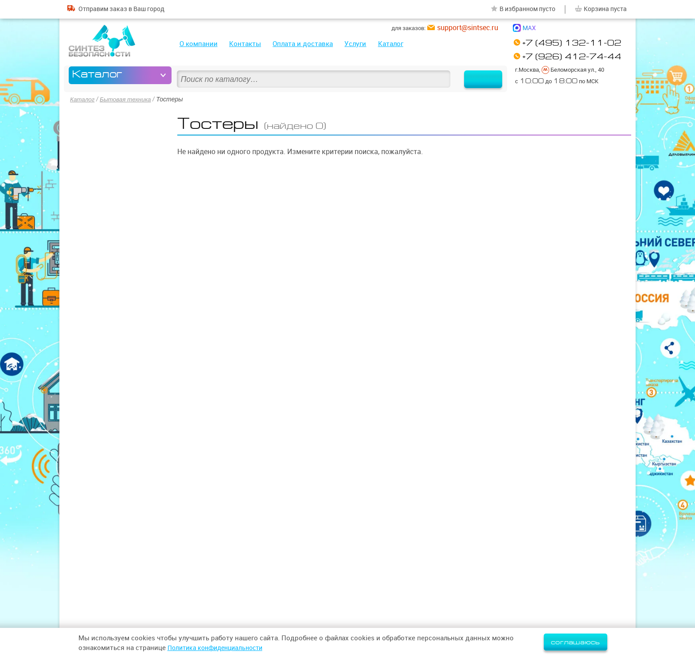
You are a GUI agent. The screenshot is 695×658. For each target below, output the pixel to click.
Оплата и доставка (303, 43)
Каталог (390, 43)
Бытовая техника (127, 99)
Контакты (245, 43)
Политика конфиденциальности (219, 647)
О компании (199, 43)
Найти (477, 75)
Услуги (355, 43)
